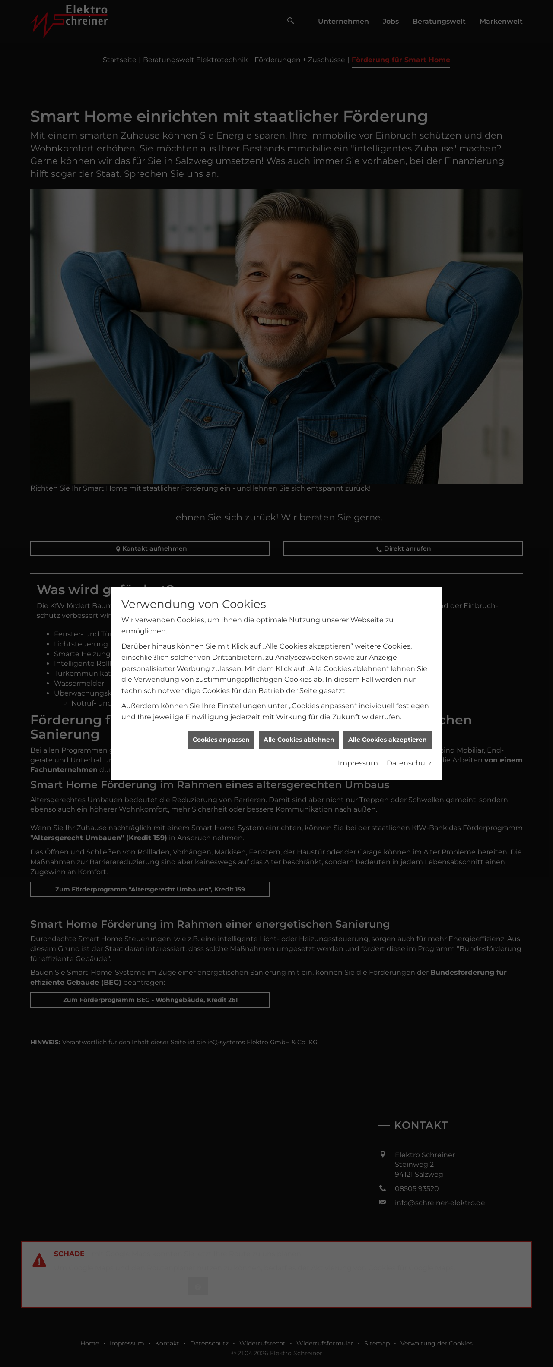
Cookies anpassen (221, 656)
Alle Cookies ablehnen (299, 656)
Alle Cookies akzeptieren (387, 656)
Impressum (358, 679)
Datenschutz (409, 679)
